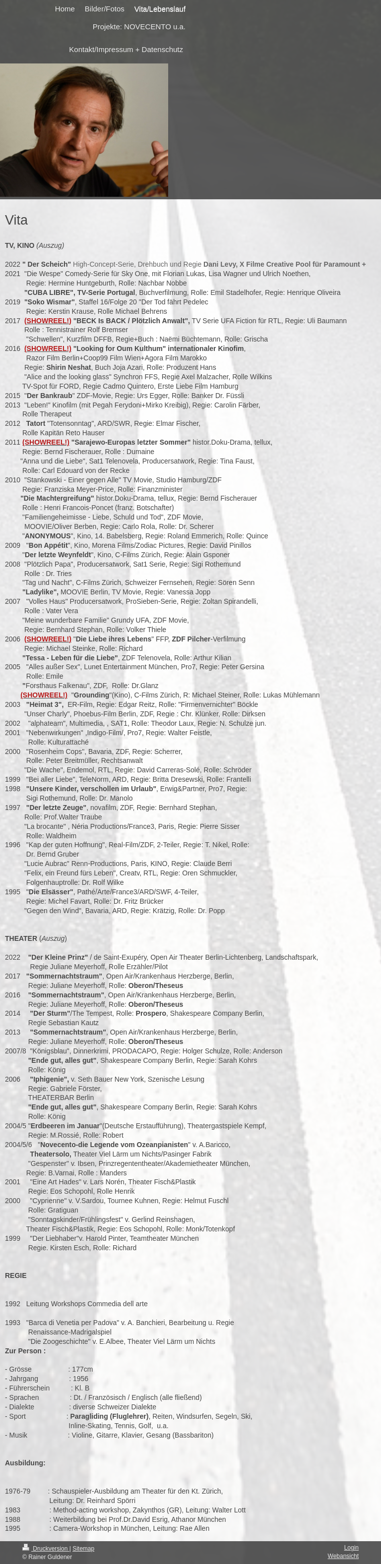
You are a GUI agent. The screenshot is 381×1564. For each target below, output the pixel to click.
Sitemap (83, 1548)
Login (351, 1547)
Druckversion (45, 1548)
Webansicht (343, 1556)
